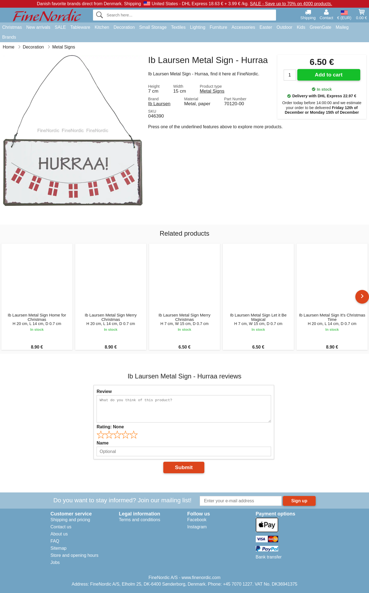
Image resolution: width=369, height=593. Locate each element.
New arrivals (38, 27)
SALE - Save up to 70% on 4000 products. (291, 3)
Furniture (218, 27)
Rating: (110, 426)
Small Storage (153, 27)
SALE (60, 27)
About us (59, 534)
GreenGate (320, 27)
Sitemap (59, 548)
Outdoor (284, 27)
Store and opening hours (74, 555)
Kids (301, 27)
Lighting (197, 27)
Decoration (124, 27)
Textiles (178, 27)
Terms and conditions (139, 519)
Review (104, 391)
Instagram (197, 526)
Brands (9, 37)
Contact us (61, 526)
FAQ (55, 541)
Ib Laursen (159, 103)
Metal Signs (212, 91)
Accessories (243, 27)
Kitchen (102, 27)
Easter (266, 27)
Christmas (12, 27)
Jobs (55, 562)
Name (103, 443)
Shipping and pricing (70, 519)
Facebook (197, 519)
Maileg (342, 27)
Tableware (80, 27)
